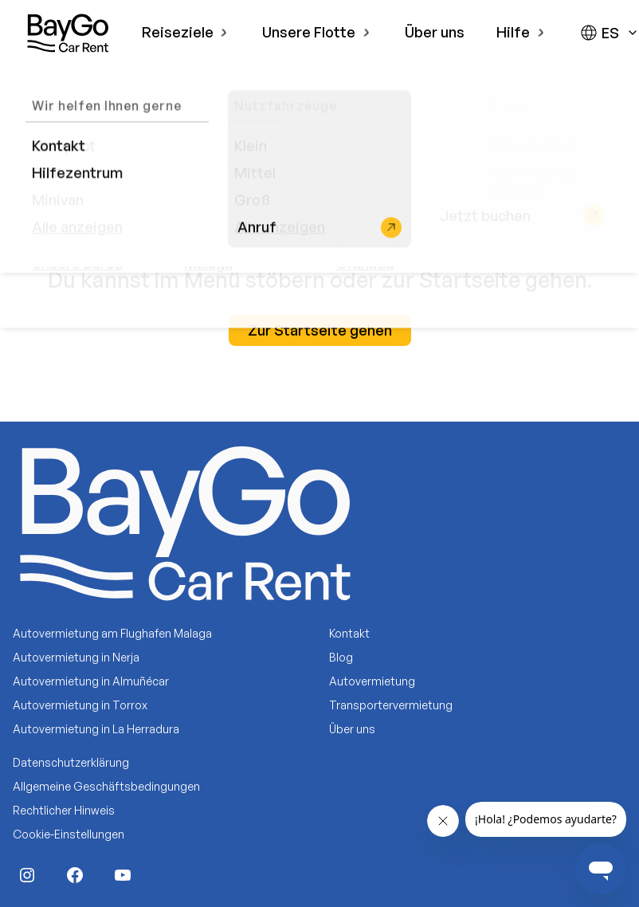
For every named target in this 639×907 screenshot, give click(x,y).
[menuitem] (186, 32)
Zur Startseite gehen (320, 330)
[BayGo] (67, 33)
